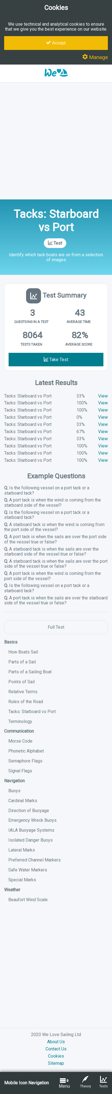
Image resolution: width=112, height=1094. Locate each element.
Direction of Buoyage (28, 810)
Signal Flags (20, 770)
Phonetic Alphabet (26, 751)
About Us (56, 1041)
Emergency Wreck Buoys (32, 820)
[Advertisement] (56, 141)
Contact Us (56, 1049)
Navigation (14, 780)
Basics (10, 642)
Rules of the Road (25, 701)
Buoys (14, 790)
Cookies (56, 1056)
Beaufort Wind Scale (28, 899)
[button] (56, 79)
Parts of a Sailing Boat (30, 671)
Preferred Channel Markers (34, 860)
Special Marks (22, 879)
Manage (95, 57)
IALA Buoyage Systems (31, 830)
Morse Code (20, 741)
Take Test (56, 359)
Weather (12, 889)
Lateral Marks (21, 850)
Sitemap (56, 1063)
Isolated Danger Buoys (30, 840)
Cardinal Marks (22, 800)
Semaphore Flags (25, 761)
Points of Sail (21, 681)
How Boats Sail (23, 652)
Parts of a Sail (22, 662)
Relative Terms (22, 691)
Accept (55, 42)
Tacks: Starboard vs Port (32, 711)
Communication (19, 731)
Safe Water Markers (27, 869)
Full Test (56, 627)
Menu (64, 1082)
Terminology (20, 721)
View (103, 396)
